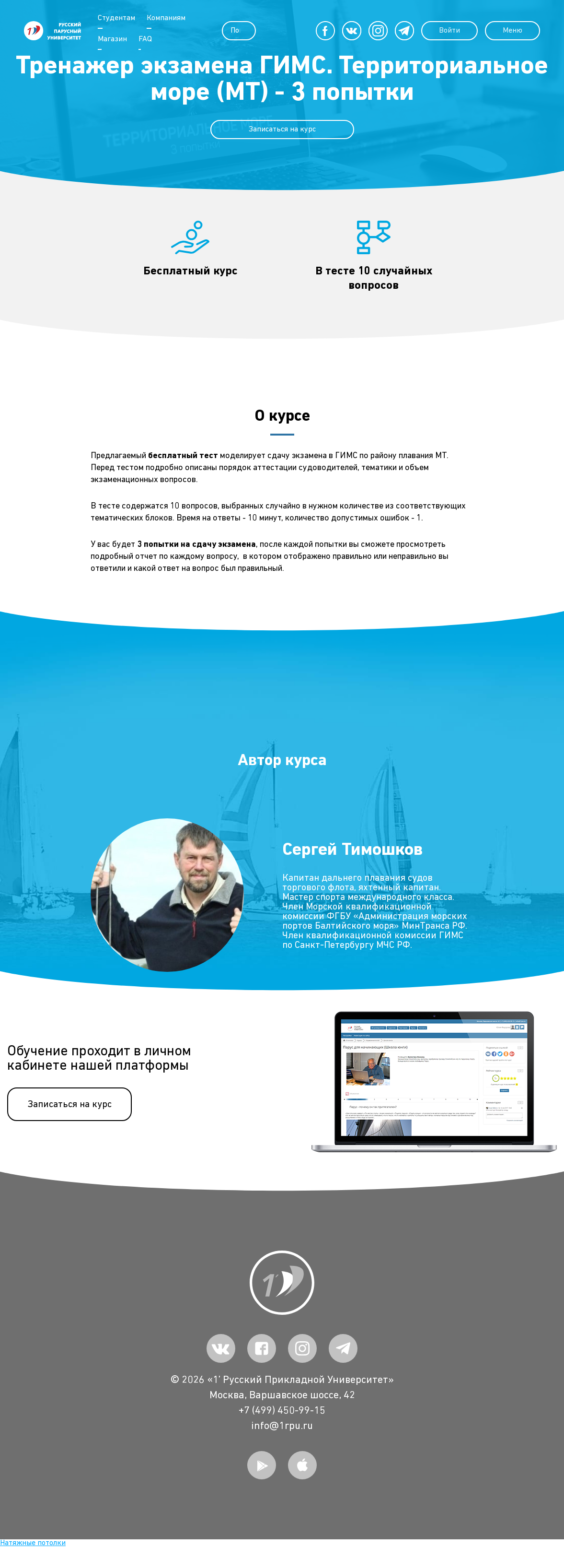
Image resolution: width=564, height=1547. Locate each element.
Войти (442, 31)
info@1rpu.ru (282, 1426)
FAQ (144, 39)
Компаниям (165, 18)
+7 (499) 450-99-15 (282, 1410)
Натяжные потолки (33, 1543)
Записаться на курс (282, 129)
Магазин (111, 39)
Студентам (115, 18)
